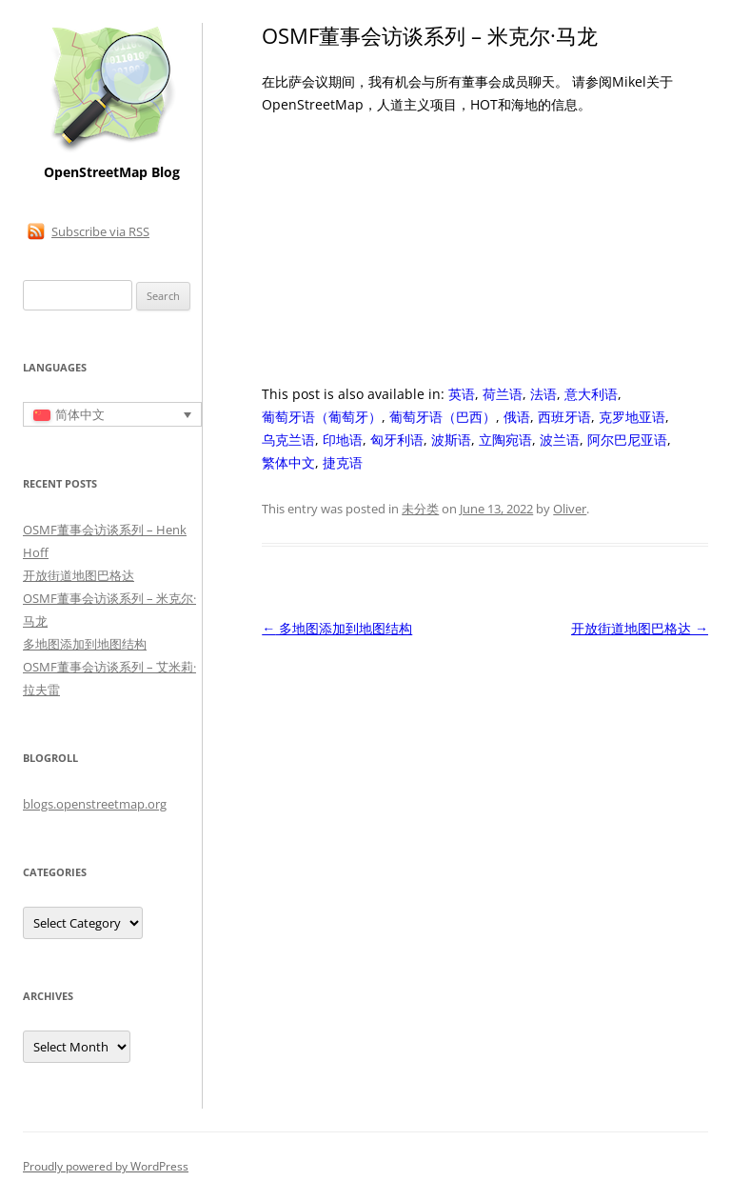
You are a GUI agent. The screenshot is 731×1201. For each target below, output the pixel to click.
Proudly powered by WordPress (105, 1166)
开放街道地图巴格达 (639, 628)
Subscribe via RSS (100, 231)
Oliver (569, 508)
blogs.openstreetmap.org (95, 803)
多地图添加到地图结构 (337, 628)
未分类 (420, 508)
